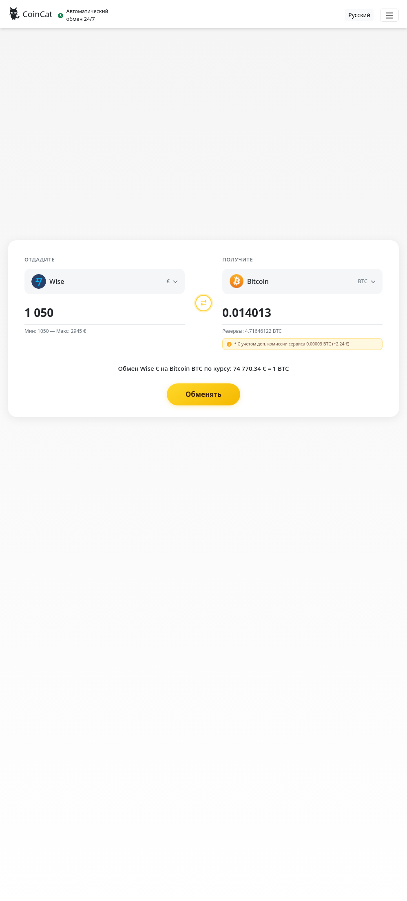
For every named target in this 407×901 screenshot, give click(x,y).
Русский (359, 15)
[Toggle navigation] (389, 15)
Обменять (203, 394)
